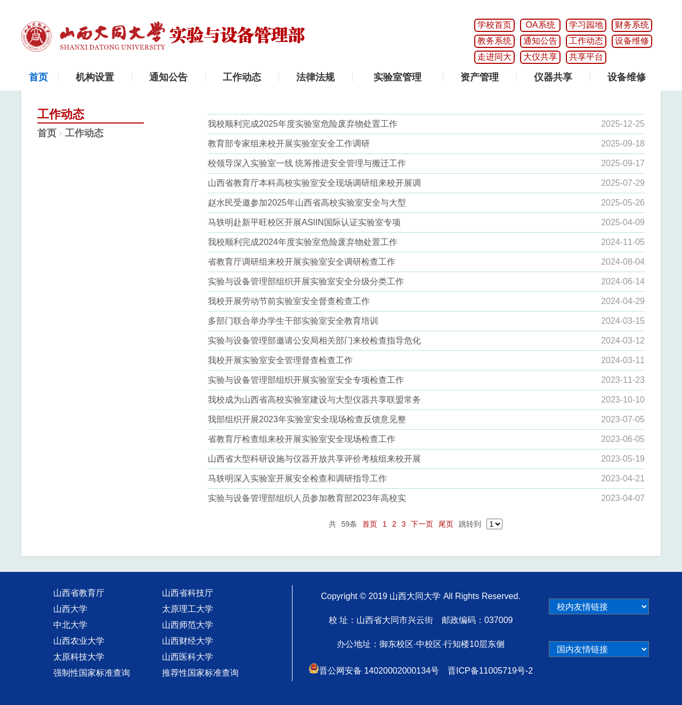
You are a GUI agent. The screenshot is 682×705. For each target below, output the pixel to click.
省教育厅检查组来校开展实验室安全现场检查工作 (301, 439)
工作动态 (586, 40)
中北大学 (70, 624)
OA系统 (540, 24)
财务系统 (632, 24)
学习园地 (586, 24)
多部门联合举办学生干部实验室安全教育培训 (293, 320)
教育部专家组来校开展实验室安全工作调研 (289, 143)
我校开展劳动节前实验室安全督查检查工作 (289, 301)
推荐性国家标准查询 (200, 672)
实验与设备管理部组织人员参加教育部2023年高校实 (307, 498)
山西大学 (70, 608)
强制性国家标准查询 (91, 672)
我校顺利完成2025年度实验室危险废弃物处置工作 (302, 123)
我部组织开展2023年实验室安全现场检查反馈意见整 (307, 419)
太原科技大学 (78, 656)
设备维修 (632, 40)
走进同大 (494, 56)
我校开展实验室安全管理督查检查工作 (280, 360)
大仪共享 (540, 56)
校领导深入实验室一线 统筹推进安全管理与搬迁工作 (307, 163)
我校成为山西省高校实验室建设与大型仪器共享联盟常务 (314, 399)
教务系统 (494, 40)
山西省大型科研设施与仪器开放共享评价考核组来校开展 (314, 458)
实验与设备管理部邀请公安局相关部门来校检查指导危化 (314, 340)
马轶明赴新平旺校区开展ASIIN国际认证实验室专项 (304, 222)
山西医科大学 (187, 656)
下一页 (422, 524)
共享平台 (586, 56)
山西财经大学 (187, 640)
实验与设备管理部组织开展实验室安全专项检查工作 (306, 379)
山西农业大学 (78, 640)
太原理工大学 (187, 608)
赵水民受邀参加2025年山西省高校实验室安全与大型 (307, 202)
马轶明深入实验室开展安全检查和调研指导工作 (297, 478)
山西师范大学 (187, 624)
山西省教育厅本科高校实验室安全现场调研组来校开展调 (314, 182)
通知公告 (540, 40)
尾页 (446, 524)
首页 (46, 133)
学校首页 (494, 24)
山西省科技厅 (187, 592)
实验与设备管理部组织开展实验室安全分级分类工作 (306, 281)
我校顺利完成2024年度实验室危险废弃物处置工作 (302, 242)
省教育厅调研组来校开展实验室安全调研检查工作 (301, 261)
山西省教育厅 (78, 592)
